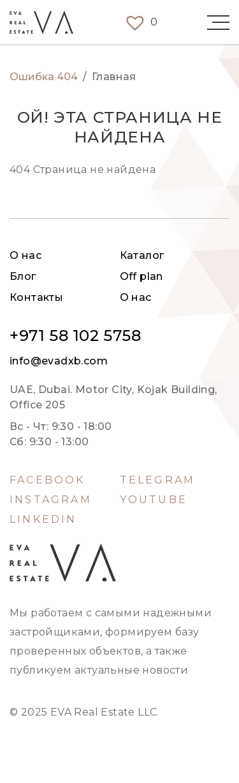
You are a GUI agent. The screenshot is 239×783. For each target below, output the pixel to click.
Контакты (36, 297)
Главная (114, 77)
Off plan (141, 276)
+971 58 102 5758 (75, 335)
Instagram (51, 500)
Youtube (153, 500)
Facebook (47, 480)
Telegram (158, 480)
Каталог (142, 255)
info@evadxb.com (59, 361)
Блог (23, 276)
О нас (25, 255)
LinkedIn (43, 520)
